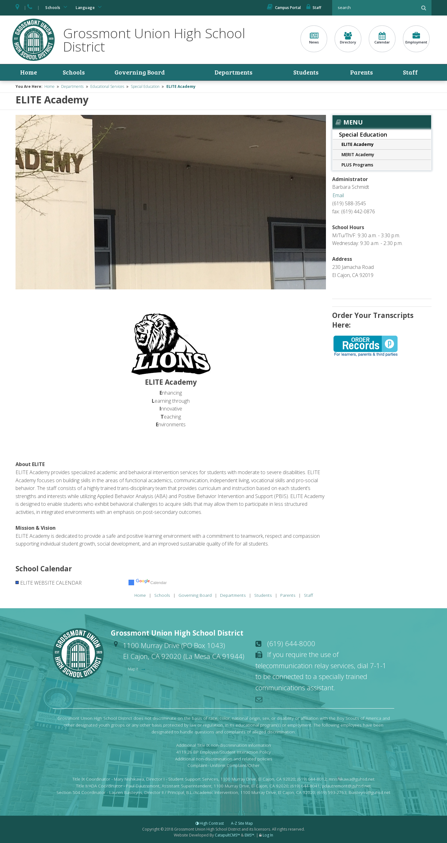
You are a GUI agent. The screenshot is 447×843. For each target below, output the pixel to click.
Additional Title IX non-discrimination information (223, 745)
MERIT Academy (357, 154)
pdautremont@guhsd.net (346, 786)
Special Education (145, 86)
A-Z (242, 823)
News (314, 38)
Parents (361, 72)
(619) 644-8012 (312, 779)
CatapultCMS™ (227, 835)
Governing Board (139, 72)
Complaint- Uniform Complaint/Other (223, 765)
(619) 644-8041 (305, 786)
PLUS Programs (357, 165)
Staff (313, 7)
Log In (268, 835)
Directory (348, 38)
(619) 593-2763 (331, 792)
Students (306, 72)
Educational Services (107, 86)
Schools (57, 7)
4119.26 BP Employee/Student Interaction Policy (223, 752)
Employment (416, 38)
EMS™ (249, 835)
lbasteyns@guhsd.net (370, 792)
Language (90, 7)
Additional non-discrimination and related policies (223, 759)
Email (338, 195)
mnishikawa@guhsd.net (352, 779)
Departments (234, 72)
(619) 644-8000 (291, 643)
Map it (133, 669)
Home (28, 72)
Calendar (382, 38)
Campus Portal (284, 7)
